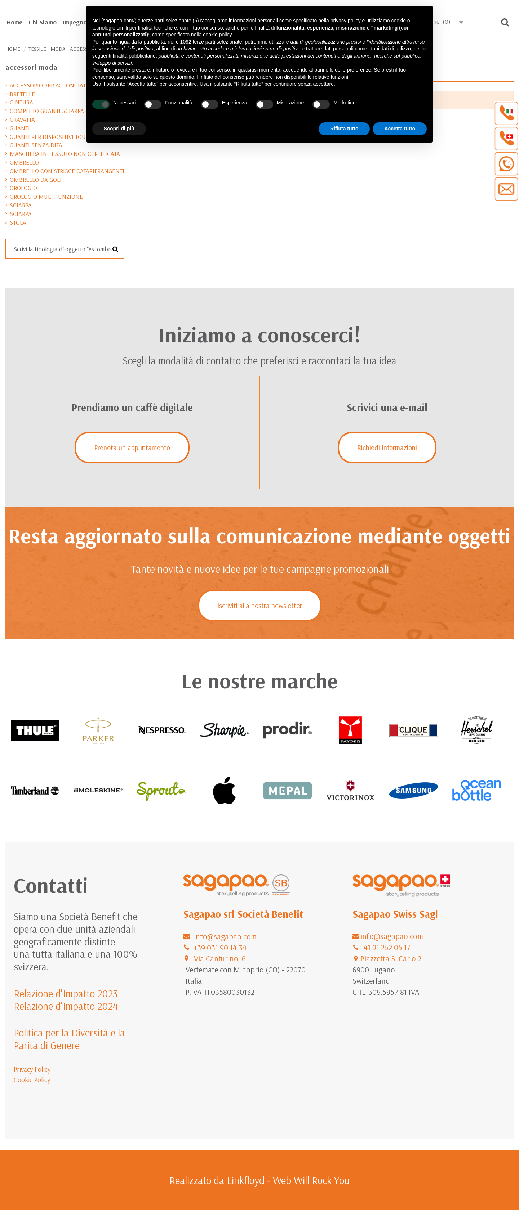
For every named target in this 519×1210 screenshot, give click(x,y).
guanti (20, 128)
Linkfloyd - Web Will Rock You (288, 1180)
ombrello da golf (36, 179)
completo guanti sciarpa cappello (61, 110)
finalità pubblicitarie (134, 56)
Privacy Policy (32, 1069)
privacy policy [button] (346, 20)
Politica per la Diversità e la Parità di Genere (69, 1039)
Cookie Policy (32, 1079)
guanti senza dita (36, 145)
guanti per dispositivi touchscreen (62, 136)
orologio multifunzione (46, 196)
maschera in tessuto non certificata (65, 153)
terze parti (204, 42)
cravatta (22, 119)
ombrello (24, 162)
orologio (23, 188)
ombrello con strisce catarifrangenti (67, 171)
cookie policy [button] (217, 34)
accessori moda (31, 67)
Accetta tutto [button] (399, 128)
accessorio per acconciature (53, 85)
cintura (21, 102)
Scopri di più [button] (119, 128)
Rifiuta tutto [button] (344, 128)
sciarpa (21, 205)
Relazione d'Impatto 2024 (66, 1005)
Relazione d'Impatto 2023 (66, 993)
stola (18, 222)
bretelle (22, 94)
